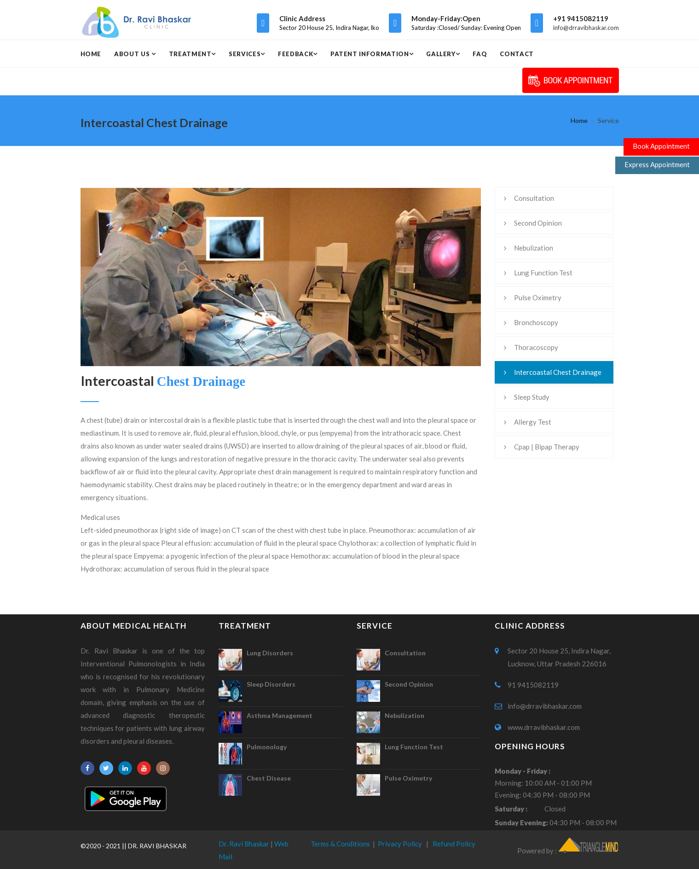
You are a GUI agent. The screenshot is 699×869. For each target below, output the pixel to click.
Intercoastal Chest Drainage (557, 372)
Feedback (295, 54)
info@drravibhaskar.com (586, 27)
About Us (132, 54)
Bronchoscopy (536, 322)
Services (244, 54)
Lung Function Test (543, 272)
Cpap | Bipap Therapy (546, 447)
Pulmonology (267, 747)
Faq (480, 54)
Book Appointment (661, 146)
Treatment (190, 54)
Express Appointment (657, 164)
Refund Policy (454, 844)
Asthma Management (279, 715)
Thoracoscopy (536, 347)
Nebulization (533, 248)
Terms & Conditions (340, 844)
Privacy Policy (400, 844)
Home (91, 54)
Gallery (441, 54)
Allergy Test (532, 422)
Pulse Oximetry (537, 297)
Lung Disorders (270, 653)
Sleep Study (531, 397)
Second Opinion (538, 223)
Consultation (534, 198)
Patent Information (369, 54)
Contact (517, 54)
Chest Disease (269, 778)
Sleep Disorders (271, 684)
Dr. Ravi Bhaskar (244, 844)
